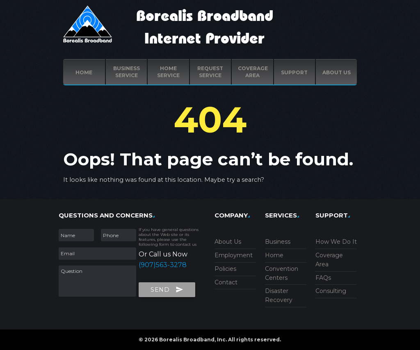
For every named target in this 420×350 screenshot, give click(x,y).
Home (83, 72)
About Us (228, 241)
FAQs (323, 277)
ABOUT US (336, 72)
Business (277, 241)
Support (294, 72)
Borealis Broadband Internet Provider (204, 27)
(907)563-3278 (163, 265)
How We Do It (336, 241)
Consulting (330, 291)
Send (167, 287)
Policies (225, 268)
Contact (226, 282)
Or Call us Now (163, 254)
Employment (234, 255)
